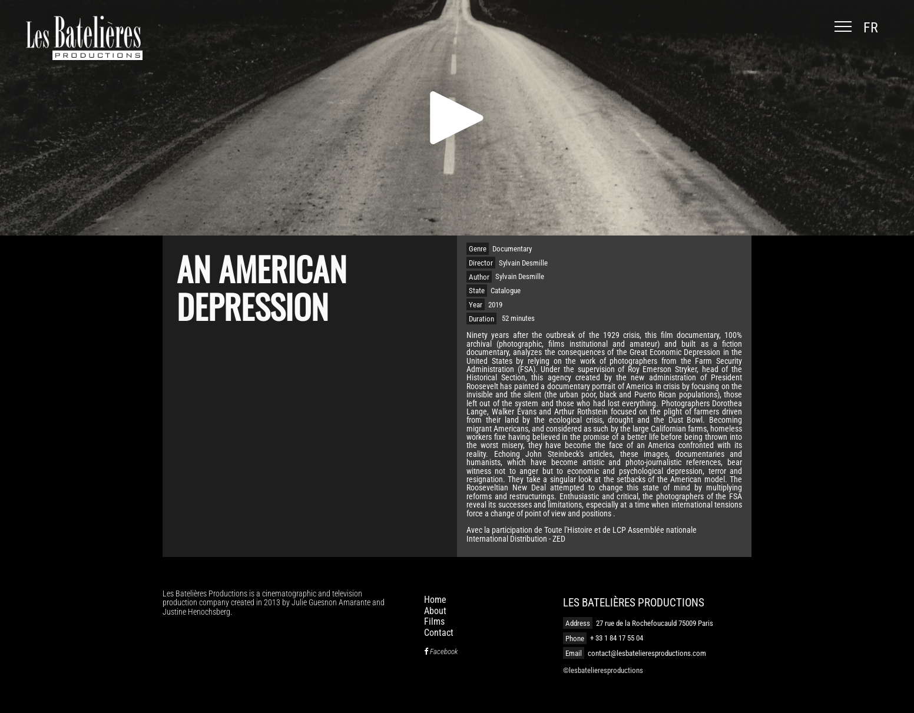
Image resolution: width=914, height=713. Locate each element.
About (435, 610)
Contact (438, 632)
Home (435, 599)
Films (434, 621)
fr (870, 27)
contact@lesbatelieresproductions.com (647, 653)
